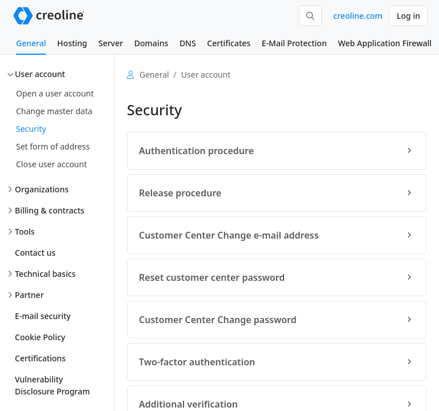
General (31, 43)
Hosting (72, 43)
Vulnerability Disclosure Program (52, 385)
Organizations (42, 189)
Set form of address (53, 146)
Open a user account (55, 93)
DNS (187, 43)
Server (110, 43)
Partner (29, 294)
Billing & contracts (50, 210)
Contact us (35, 252)
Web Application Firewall (385, 43)
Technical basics (45, 273)
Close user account (51, 164)
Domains (151, 43)
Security (31, 128)
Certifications (40, 358)
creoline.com (357, 15)
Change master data (54, 111)
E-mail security (43, 316)
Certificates (228, 43)
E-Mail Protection (294, 43)
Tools (25, 231)
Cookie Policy (40, 337)
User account (40, 73)
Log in (408, 15)
